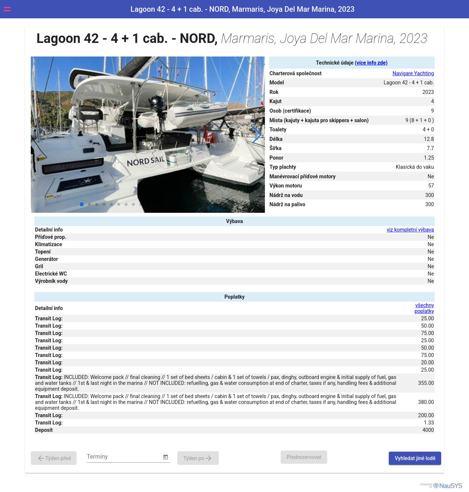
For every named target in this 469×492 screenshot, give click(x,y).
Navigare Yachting (413, 73)
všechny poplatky (424, 308)
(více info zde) (371, 63)
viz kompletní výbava (410, 230)
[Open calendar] (165, 457)
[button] (257, 135)
